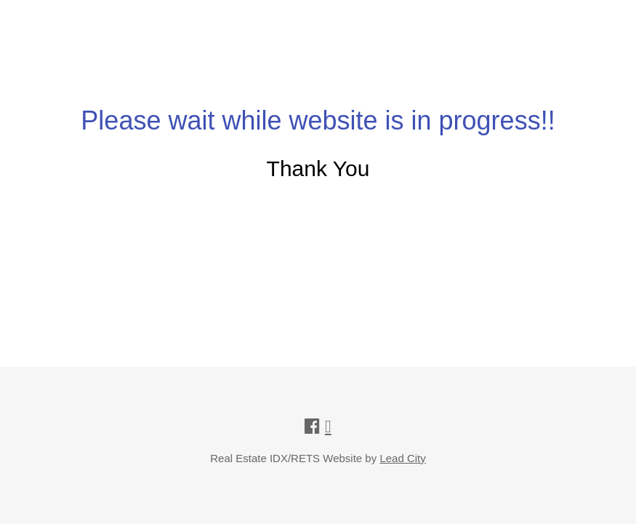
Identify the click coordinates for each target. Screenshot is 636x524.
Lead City (402, 458)
